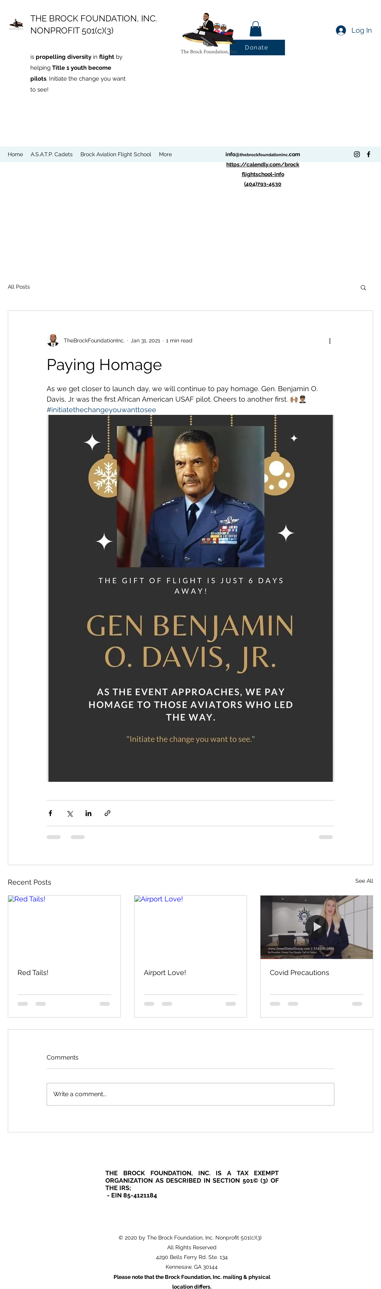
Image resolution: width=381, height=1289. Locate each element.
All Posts (19, 287)
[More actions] (329, 340)
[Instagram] (357, 154)
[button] (255, 28)
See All (364, 881)
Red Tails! (33, 972)
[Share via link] (107, 813)
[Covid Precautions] (316, 927)
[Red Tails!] (64, 927)
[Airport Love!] (191, 927)
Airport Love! (165, 972)
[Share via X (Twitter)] (69, 813)
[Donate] (257, 47)
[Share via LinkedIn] (88, 813)
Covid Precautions (299, 972)
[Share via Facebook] (50, 813)
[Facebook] (368, 154)
